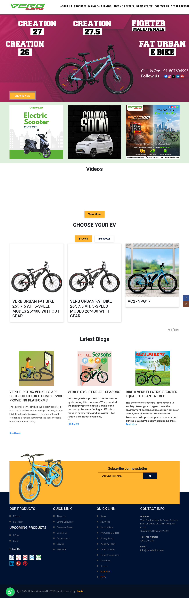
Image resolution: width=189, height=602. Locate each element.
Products (80, 6)
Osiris (80, 595)
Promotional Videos (109, 537)
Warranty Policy (107, 548)
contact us (162, 6)
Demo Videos (106, 531)
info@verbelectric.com (152, 554)
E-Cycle (16, 520)
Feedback (61, 553)
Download (105, 526)
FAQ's (103, 581)
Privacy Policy (107, 542)
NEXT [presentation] (177, 329)
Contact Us (62, 537)
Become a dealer (124, 6)
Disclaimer (105, 564)
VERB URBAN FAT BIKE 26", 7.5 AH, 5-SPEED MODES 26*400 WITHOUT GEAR (35, 308)
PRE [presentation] (169, 329)
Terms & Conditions (109, 559)
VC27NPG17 (139, 301)
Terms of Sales (107, 553)
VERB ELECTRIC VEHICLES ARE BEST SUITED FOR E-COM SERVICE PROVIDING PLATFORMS (34, 398)
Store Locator (63, 542)
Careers (104, 570)
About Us (66, 6)
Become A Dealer (65, 531)
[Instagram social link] (186, 304)
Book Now (105, 575)
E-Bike (16, 539)
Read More (15, 437)
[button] (173, 46)
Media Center (144, 6)
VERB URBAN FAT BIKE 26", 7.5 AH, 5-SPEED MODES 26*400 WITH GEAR (91, 308)
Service (60, 548)
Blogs (103, 520)
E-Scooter (18, 526)
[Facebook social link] (186, 298)
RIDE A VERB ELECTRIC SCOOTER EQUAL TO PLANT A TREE (152, 394)
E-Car (15, 545)
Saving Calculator (100, 6)
